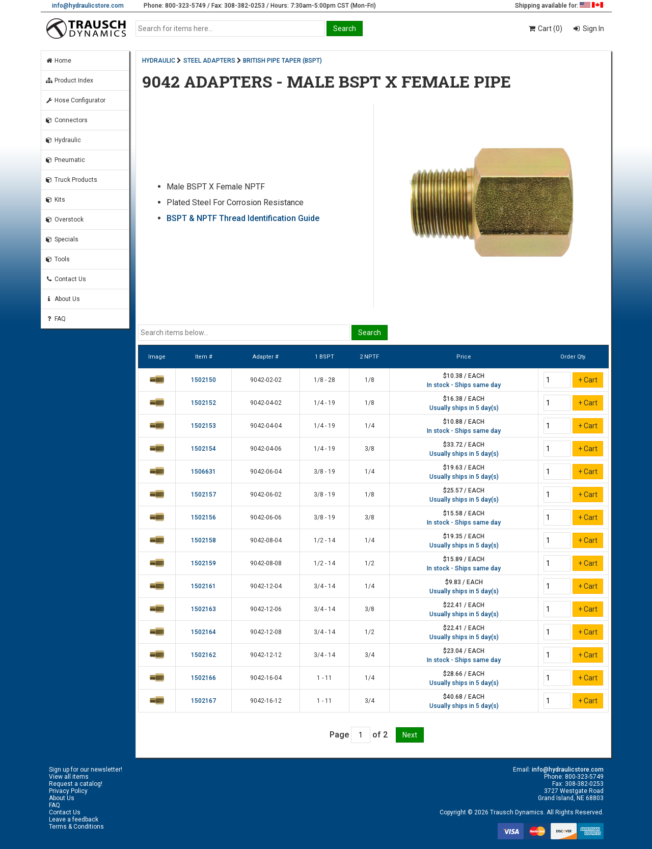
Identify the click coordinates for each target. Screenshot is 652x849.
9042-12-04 (266, 586)
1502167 (203, 700)
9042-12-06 (266, 609)
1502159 (203, 563)
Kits (55, 199)
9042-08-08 (266, 563)
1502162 (203, 655)
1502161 (203, 586)
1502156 (203, 517)
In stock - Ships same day (464, 385)
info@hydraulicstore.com (88, 5)
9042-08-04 (266, 540)
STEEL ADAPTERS (209, 60)
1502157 (203, 494)
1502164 (203, 632)
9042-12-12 (266, 655)
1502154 (203, 448)
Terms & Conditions (76, 826)
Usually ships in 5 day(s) (464, 408)
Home (58, 60)
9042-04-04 (266, 425)
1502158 (203, 540)
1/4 (369, 425)
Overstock (64, 219)
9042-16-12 (266, 700)
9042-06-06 (266, 517)
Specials (61, 239)
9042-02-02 (266, 380)
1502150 (203, 380)
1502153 (203, 425)
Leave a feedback (73, 819)
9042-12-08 (266, 632)
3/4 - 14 (324, 586)
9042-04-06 (266, 448)
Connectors (66, 120)
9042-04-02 (266, 402)
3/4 (369, 655)
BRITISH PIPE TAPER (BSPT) (282, 60)
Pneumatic (65, 159)
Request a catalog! (75, 783)
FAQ (55, 318)
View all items (69, 776)
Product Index (69, 80)
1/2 (369, 563)
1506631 (203, 471)
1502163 (203, 609)
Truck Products (71, 179)
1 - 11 (324, 677)
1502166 (203, 677)
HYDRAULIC (158, 60)
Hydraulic (63, 140)
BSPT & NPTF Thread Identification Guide (243, 218)
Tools (57, 259)
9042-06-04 (266, 471)
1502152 (203, 402)
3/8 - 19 (324, 471)
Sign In (592, 28)
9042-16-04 (266, 677)
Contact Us (65, 279)
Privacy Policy (68, 791)
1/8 (369, 380)
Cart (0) (544, 28)
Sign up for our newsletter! (85, 769)
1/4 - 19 (324, 402)
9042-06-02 (266, 494)
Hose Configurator (75, 100)
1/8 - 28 (324, 380)
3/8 (369, 448)
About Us (62, 299)
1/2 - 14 (324, 540)
